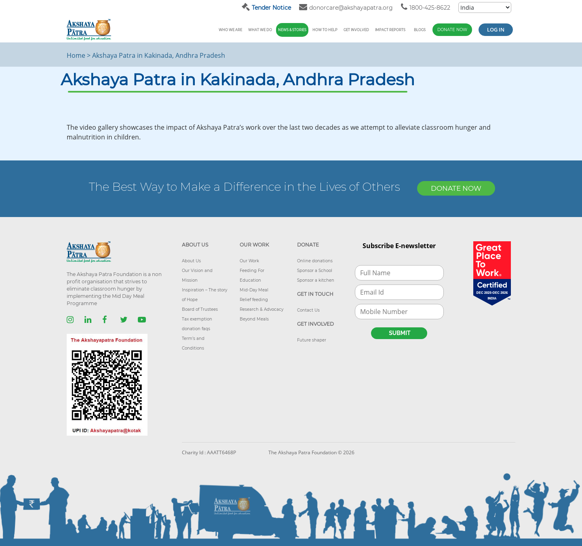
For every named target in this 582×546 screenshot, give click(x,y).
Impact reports (390, 30)
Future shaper (311, 340)
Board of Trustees (200, 309)
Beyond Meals (254, 319)
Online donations (315, 261)
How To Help (324, 30)
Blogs (420, 30)
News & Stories (292, 30)
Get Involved (356, 30)
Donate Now (452, 29)
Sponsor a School (314, 270)
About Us (191, 261)
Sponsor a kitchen (315, 280)
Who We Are (230, 30)
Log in (495, 29)
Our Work (249, 261)
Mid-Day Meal (254, 290)
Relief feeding (254, 299)
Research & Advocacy (261, 309)
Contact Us (308, 310)
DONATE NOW (456, 188)
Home (76, 55)
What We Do (260, 30)
